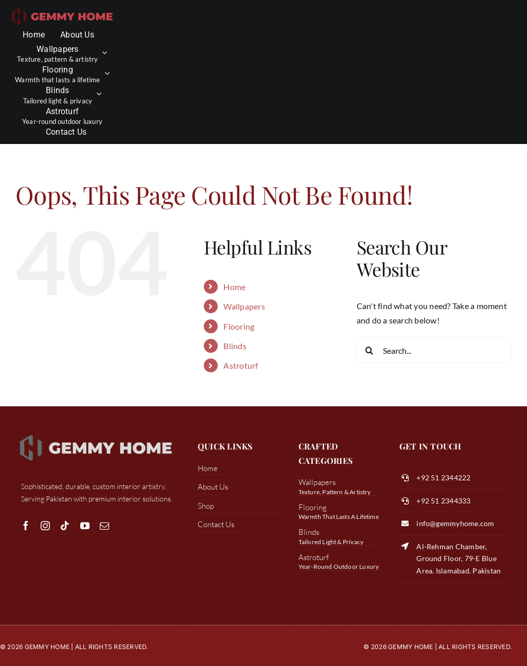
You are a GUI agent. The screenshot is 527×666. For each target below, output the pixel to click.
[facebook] (25, 525)
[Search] (369, 350)
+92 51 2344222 (443, 477)
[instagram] (45, 525)
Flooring (238, 326)
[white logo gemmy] (96, 435)
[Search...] (434, 350)
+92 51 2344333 (443, 500)
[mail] (104, 525)
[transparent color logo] (62, 9)
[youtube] (85, 525)
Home (234, 287)
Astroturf (240, 365)
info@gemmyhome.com (455, 523)
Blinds (234, 346)
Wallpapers (244, 306)
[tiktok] (64, 525)
